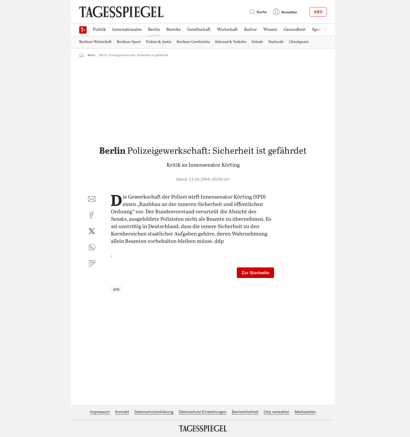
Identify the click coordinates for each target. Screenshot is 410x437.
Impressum (100, 412)
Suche (258, 11)
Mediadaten (305, 412)
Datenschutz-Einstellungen (203, 412)
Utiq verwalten (276, 412)
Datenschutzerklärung (153, 412)
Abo (318, 12)
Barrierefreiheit (245, 412)
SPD (116, 289)
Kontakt (122, 412)
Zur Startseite (255, 272)
